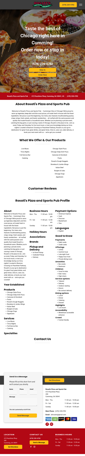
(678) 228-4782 (42, 64)
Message (12, 397)
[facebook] (47, 424)
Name (11, 389)
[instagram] (51, 424)
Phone (22, 389)
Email (31, 389)
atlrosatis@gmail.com (58, 415)
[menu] (80, 4)
